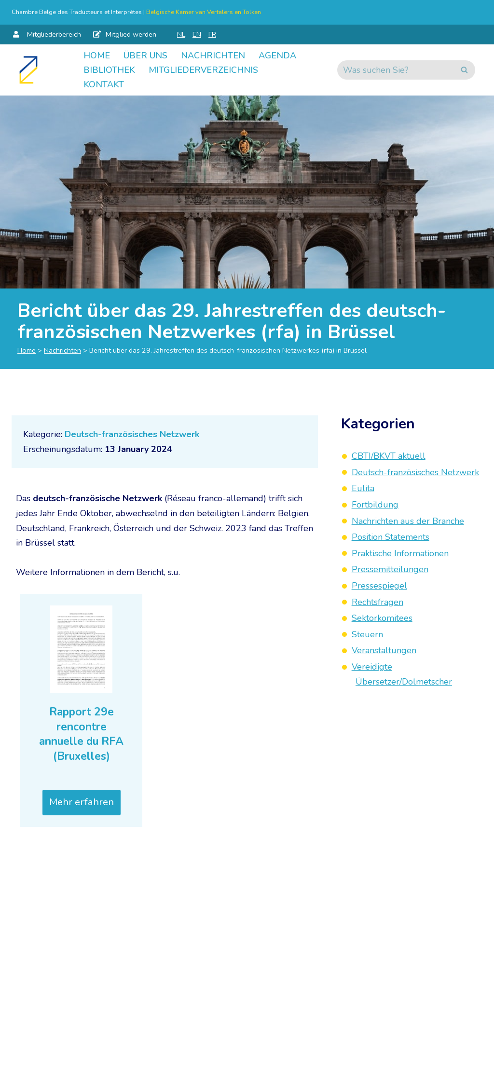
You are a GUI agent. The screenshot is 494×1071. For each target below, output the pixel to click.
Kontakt (103, 84)
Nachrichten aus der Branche (408, 521)
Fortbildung (375, 504)
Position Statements (390, 537)
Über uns (145, 55)
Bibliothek (109, 70)
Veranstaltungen (384, 650)
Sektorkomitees (382, 618)
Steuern (367, 634)
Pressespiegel (379, 585)
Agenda (277, 55)
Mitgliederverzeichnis (203, 70)
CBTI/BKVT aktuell (388, 456)
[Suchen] (395, 70)
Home (96, 55)
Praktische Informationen (400, 553)
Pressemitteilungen (390, 569)
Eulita (363, 488)
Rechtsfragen (377, 602)
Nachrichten (213, 55)
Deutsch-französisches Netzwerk (132, 434)
